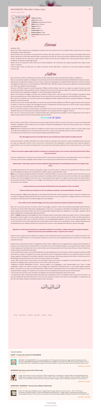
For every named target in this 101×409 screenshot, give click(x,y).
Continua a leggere (84, 366)
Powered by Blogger (50, 403)
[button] (89, 9)
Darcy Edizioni (22, 315)
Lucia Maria (30, 315)
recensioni (43, 315)
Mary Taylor (37, 315)
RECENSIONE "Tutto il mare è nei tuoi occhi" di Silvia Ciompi (27, 370)
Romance (50, 315)
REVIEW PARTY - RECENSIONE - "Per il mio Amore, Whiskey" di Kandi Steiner (31, 386)
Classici (15, 315)
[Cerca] (92, 3)
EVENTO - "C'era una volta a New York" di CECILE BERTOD (26, 355)
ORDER (33, 36)
